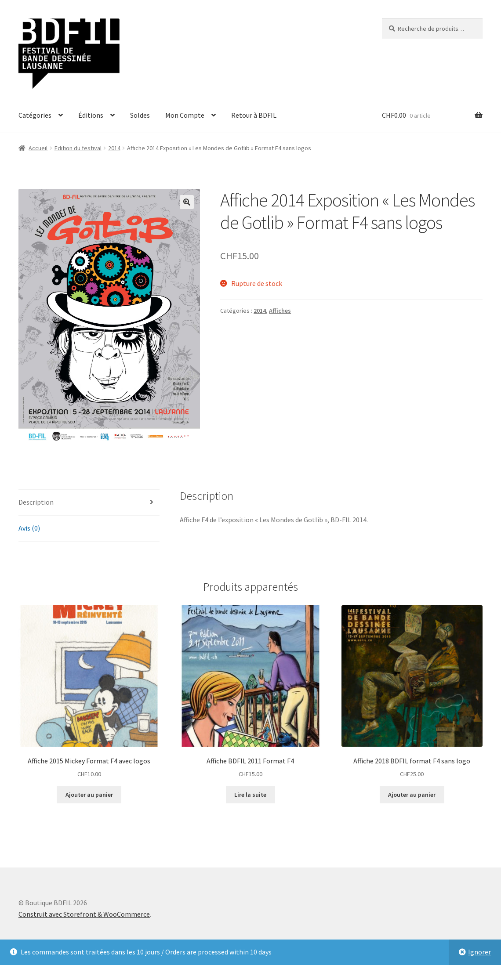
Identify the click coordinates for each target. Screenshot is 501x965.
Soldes (140, 115)
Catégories (34, 115)
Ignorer (479, 951)
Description (36, 502)
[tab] (89, 503)
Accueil (38, 148)
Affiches (280, 310)
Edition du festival (78, 148)
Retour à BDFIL (253, 115)
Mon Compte (184, 115)
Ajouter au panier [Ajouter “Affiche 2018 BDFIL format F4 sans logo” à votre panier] (412, 795)
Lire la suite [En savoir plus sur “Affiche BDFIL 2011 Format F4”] (250, 795)
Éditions (90, 115)
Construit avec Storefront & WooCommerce (84, 914)
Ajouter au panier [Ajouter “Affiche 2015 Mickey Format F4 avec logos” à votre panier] (89, 795)
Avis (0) (29, 528)
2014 (114, 148)
